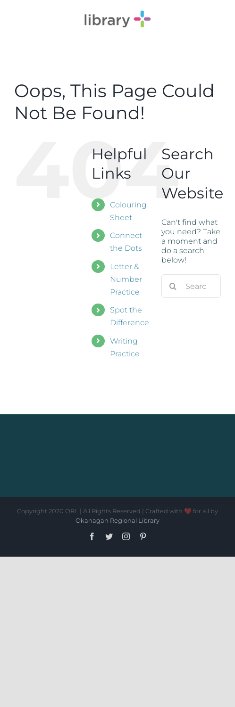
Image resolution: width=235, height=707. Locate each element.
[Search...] (191, 286)
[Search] (173, 286)
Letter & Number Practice (126, 279)
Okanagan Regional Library (117, 520)
